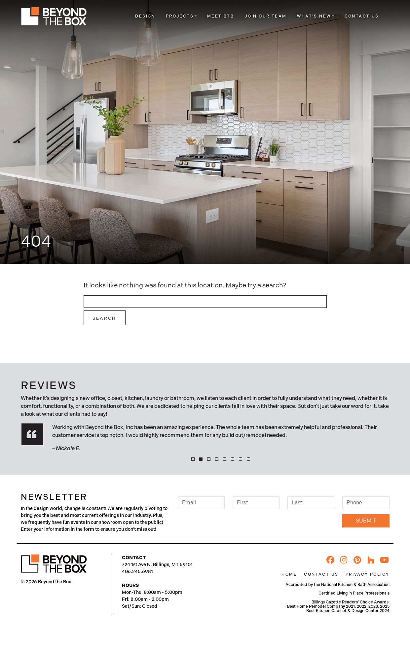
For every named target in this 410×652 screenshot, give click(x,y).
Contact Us (362, 16)
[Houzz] (371, 560)
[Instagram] (344, 560)
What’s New (314, 16)
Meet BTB (220, 16)
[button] (193, 459)
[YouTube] (385, 560)
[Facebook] (330, 560)
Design (145, 16)
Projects (180, 16)
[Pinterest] (357, 560)
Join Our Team (265, 16)
